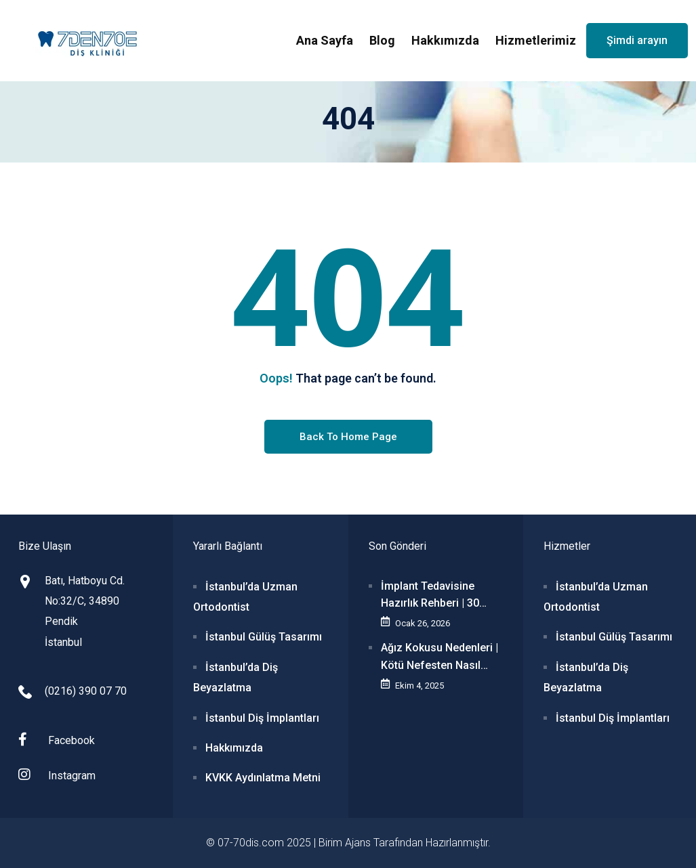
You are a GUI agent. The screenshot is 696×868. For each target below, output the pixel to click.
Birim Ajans (345, 842)
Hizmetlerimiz (535, 40)
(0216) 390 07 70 (86, 691)
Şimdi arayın (637, 40)
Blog (382, 40)
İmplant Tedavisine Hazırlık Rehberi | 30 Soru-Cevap (430, 596)
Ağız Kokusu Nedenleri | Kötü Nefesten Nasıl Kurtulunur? (439, 657)
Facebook (56, 740)
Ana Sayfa (324, 40)
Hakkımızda (445, 40)
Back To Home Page (348, 437)
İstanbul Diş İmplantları (262, 718)
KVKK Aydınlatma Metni (263, 777)
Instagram (57, 775)
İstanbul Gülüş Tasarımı (263, 636)
